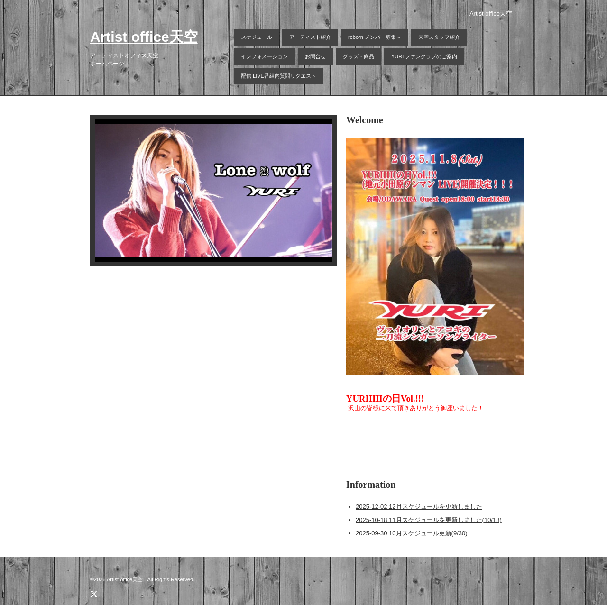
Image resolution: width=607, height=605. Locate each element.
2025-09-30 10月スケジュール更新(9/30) (412, 533)
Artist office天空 (144, 37)
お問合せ (315, 56)
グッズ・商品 (358, 56)
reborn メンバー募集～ (374, 37)
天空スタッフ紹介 (439, 37)
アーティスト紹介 (310, 37)
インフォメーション (264, 56)
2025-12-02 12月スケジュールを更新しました (419, 506)
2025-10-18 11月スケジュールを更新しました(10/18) (429, 519)
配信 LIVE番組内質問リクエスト (278, 76)
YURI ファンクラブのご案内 (424, 56)
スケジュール (256, 37)
